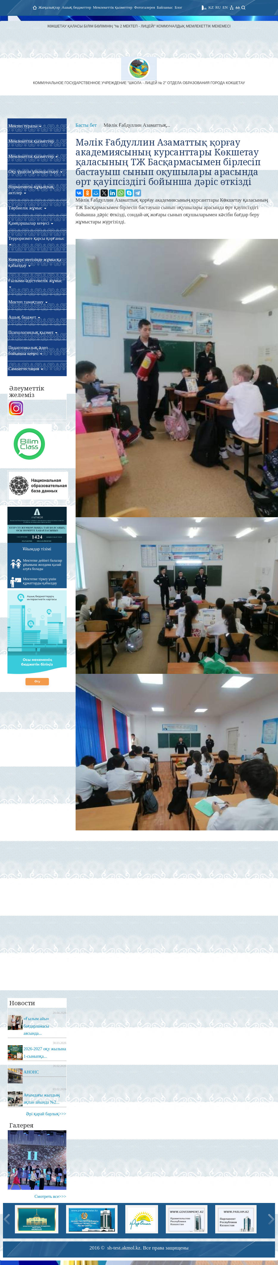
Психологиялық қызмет (32, 332)
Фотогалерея (144, 7)
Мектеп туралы (24, 125)
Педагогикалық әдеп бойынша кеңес (28, 350)
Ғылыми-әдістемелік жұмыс (35, 283)
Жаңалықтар (49, 7)
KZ (210, 7)
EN (225, 7)
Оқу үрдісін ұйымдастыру (35, 171)
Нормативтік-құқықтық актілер (31, 189)
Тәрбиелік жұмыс (27, 208)
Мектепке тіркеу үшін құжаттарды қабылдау (33, 582)
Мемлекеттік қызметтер (112, 7)
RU (218, 7)
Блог (178, 7)
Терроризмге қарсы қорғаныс (36, 240)
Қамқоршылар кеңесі (30, 223)
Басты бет (86, 125)
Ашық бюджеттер (76, 7)
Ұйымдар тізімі (37, 548)
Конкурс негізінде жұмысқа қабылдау (34, 262)
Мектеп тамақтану (28, 301)
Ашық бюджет (24, 317)
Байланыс (165, 7)
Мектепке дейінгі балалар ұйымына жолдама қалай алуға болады (36, 564)
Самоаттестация (25, 368)
